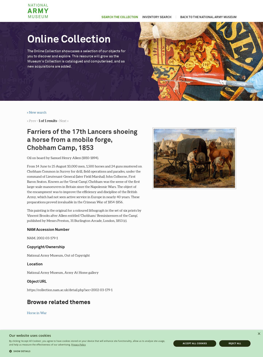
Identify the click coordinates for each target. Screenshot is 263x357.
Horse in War (37, 313)
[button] (88, 351)
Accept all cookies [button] (195, 343)
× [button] (259, 334)
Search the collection (120, 17)
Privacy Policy (78, 344)
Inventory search (156, 17)
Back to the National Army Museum (208, 17)
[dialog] (131, 343)
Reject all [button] (235, 343)
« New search (36, 112)
